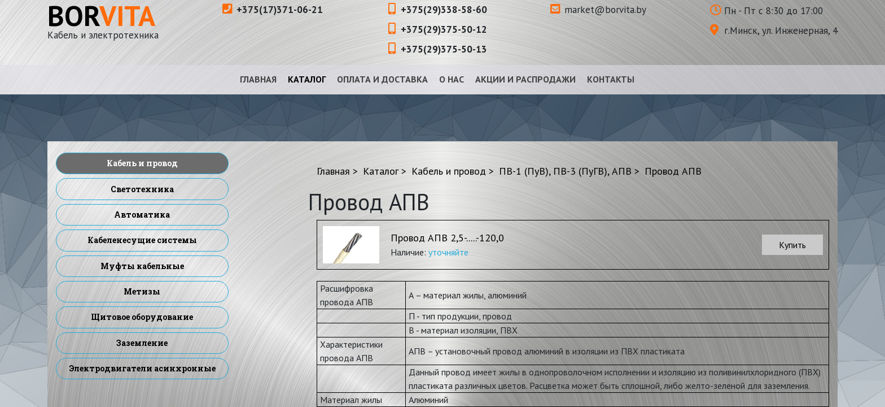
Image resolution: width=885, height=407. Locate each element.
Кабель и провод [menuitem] (142, 163)
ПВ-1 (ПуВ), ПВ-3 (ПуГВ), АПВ (565, 170)
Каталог (307, 79)
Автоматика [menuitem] (142, 214)
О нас (451, 79)
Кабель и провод (448, 170)
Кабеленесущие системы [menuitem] (142, 240)
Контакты (610, 79)
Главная (258, 79)
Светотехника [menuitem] (142, 189)
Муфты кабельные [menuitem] (142, 266)
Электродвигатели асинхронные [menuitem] (142, 368)
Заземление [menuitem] (142, 342)
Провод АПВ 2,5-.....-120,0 (447, 237)
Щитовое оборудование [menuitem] (142, 316)
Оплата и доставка (382, 79)
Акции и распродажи (525, 79)
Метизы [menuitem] (142, 291)
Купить (792, 244)
